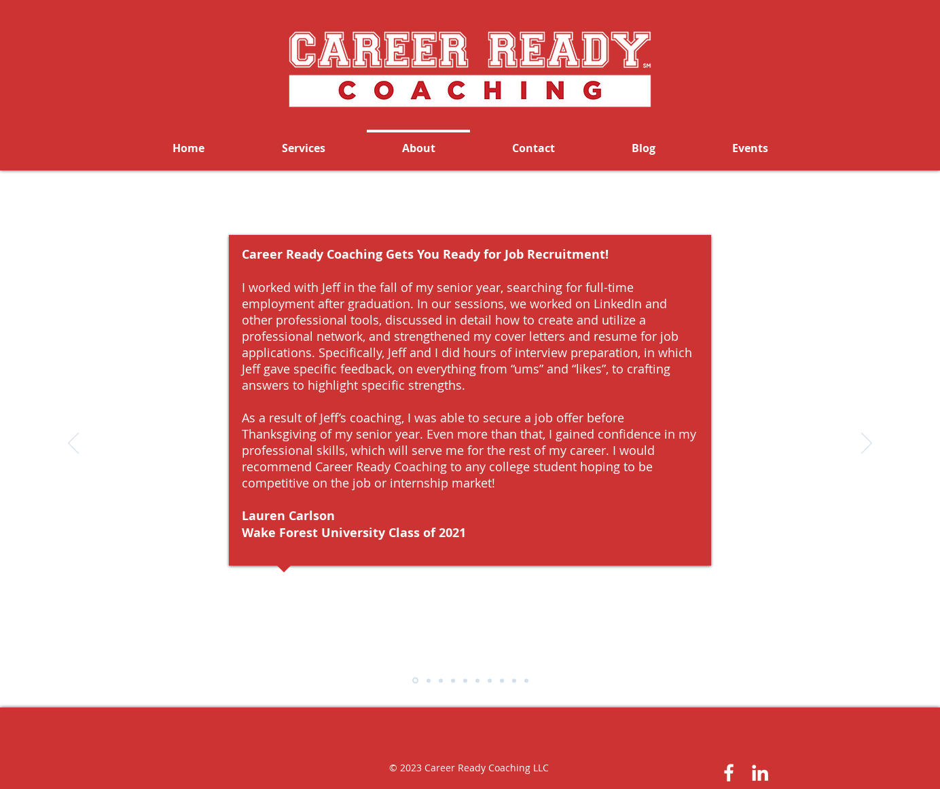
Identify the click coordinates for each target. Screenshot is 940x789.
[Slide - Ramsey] (490, 680)
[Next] (866, 444)
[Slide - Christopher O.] (526, 680)
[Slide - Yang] (441, 680)
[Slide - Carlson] (415, 681)
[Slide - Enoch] (514, 680)
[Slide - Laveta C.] (502, 680)
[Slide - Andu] (477, 680)
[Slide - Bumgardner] (465, 680)
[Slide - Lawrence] (429, 680)
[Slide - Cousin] (453, 680)
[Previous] (73, 444)
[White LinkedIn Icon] (760, 772)
